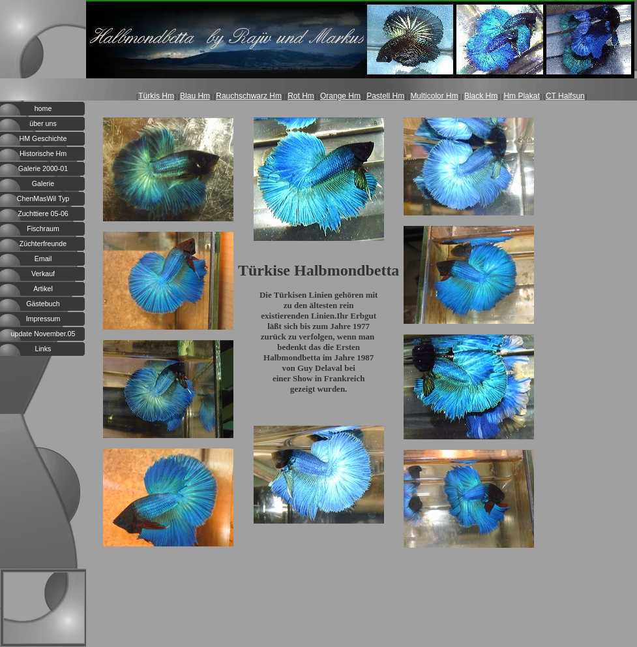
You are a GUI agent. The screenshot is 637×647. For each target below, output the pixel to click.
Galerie (43, 183)
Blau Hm (195, 96)
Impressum (43, 319)
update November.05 (43, 334)
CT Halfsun (565, 96)
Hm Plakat (521, 96)
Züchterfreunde (43, 243)
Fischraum (43, 228)
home (43, 108)
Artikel (43, 288)
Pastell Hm (385, 96)
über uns (42, 123)
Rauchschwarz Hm (249, 96)
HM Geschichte (43, 138)
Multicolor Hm (434, 96)
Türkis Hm (156, 96)
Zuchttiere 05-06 (43, 213)
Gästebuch (43, 304)
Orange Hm (340, 96)
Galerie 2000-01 (43, 168)
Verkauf (43, 273)
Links (43, 349)
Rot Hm (301, 96)
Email (43, 258)
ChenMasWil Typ (43, 198)
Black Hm (480, 96)
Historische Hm (43, 153)
